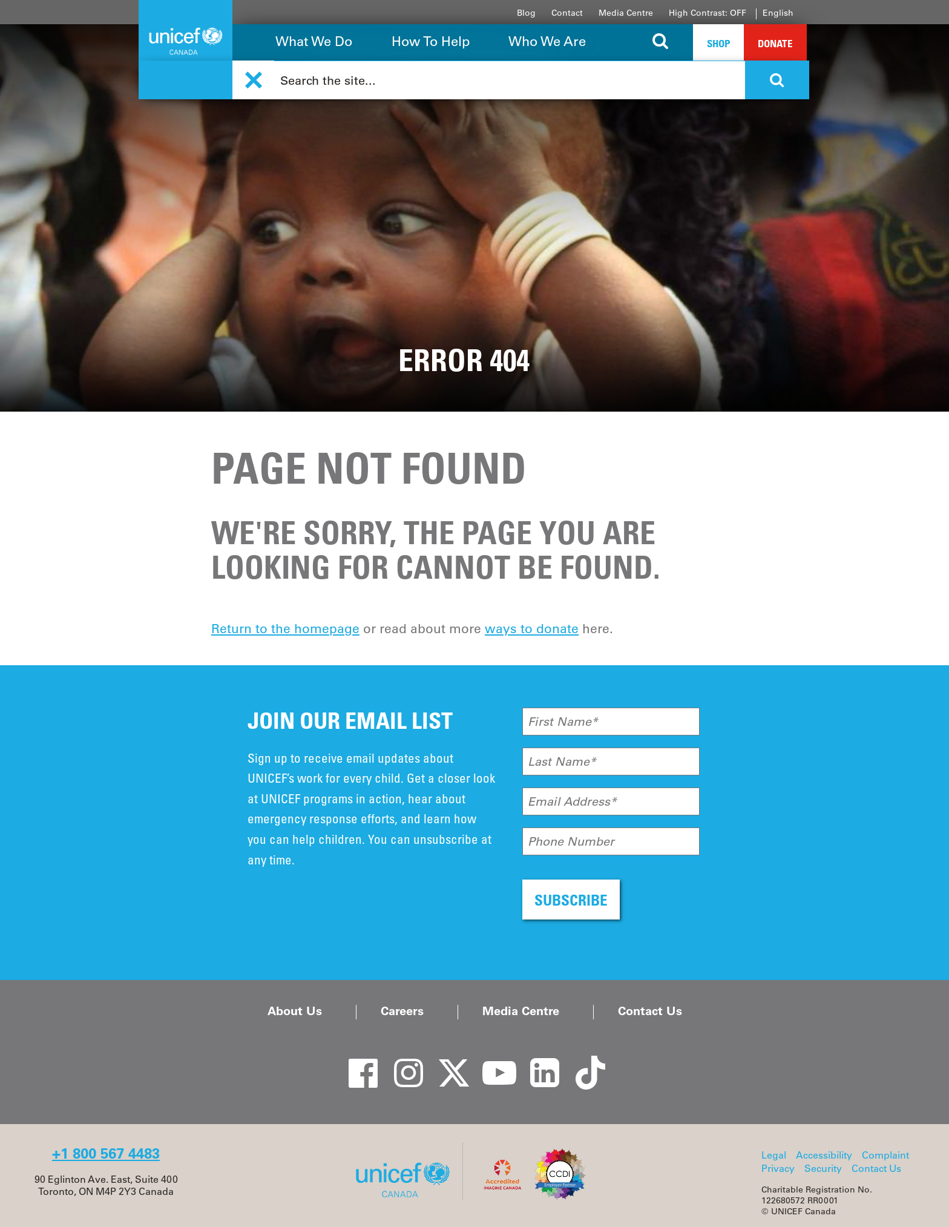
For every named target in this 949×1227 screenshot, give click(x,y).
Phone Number (571, 841)
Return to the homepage (285, 628)
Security (823, 1168)
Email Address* (572, 801)
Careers (402, 1011)
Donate (775, 43)
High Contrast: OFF (707, 12)
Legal (773, 1155)
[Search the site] (660, 42)
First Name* (563, 721)
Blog (526, 12)
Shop (718, 43)
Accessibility (824, 1155)
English (778, 12)
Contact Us (650, 1011)
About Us (295, 1011)
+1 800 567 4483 (106, 1153)
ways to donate (532, 628)
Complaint (885, 1155)
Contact (567, 12)
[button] (253, 80)
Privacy (778, 1168)
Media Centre (626, 12)
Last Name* (562, 761)
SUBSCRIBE (571, 899)
